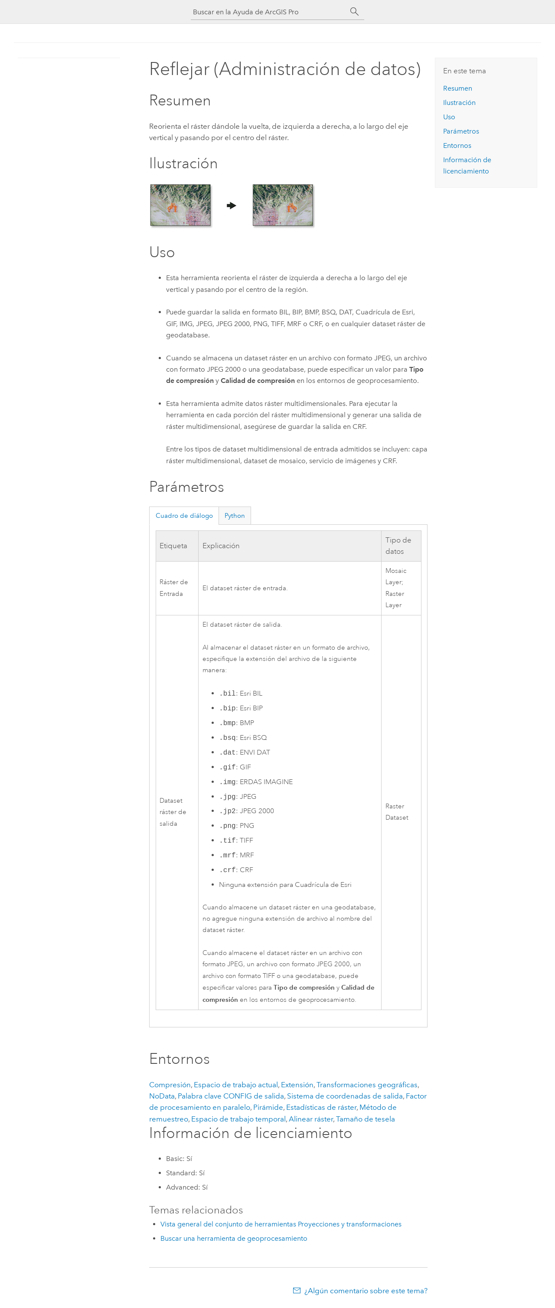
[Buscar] (354, 11)
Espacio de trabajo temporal (238, 1119)
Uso (449, 117)
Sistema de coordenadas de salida (345, 1096)
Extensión (297, 1084)
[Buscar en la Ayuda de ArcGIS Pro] (269, 12)
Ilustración (459, 102)
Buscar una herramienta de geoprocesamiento (233, 1238)
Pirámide (268, 1107)
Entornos (457, 145)
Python (235, 516)
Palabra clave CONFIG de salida (231, 1096)
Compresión (170, 1084)
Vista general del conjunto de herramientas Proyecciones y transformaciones (281, 1224)
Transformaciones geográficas (367, 1084)
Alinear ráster (311, 1119)
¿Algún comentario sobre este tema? (366, 1290)
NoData (162, 1096)
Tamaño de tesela (365, 1119)
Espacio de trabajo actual (236, 1084)
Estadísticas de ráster (321, 1107)
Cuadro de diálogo (184, 516)
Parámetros (461, 131)
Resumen (457, 88)
